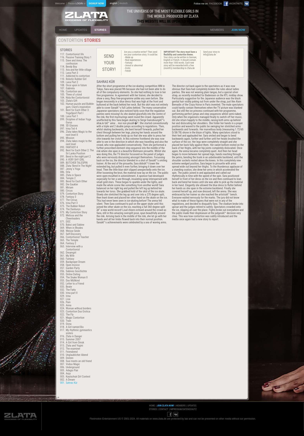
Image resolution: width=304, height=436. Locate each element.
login (79, 3)
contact (163, 409)
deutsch (123, 3)
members (217, 29)
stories (100, 29)
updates (80, 29)
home (63, 29)
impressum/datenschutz (183, 409)
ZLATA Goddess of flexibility (86, 16)
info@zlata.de (209, 54)
